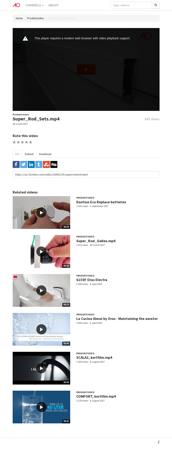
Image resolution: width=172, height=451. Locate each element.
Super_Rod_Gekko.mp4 (95, 240)
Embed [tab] (29, 154)
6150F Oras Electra (91, 279)
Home (19, 18)
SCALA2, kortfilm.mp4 (94, 357)
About (54, 5)
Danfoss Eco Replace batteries (101, 202)
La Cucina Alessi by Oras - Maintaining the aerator (117, 318)
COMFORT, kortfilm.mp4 (96, 396)
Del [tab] (17, 154)
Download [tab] (45, 154)
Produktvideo (35, 18)
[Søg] (156, 5)
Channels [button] (35, 5)
